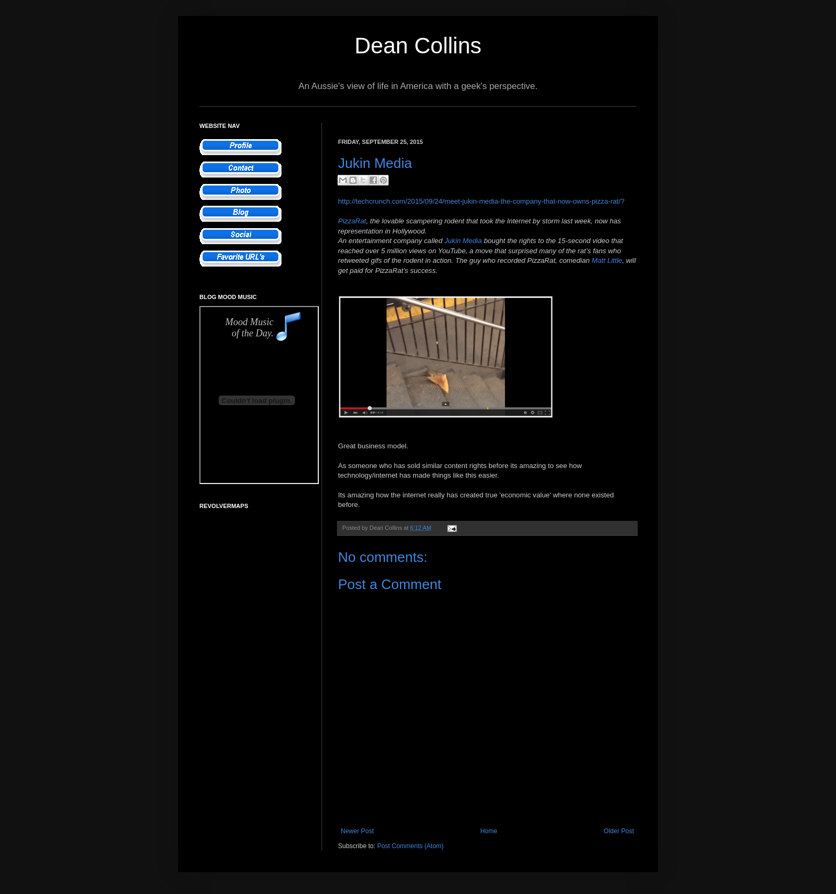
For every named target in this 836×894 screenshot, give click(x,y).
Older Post (619, 831)
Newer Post (357, 831)
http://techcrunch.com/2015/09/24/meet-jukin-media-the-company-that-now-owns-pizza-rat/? (481, 201)
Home (488, 831)
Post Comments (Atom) (410, 846)
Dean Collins (418, 45)
